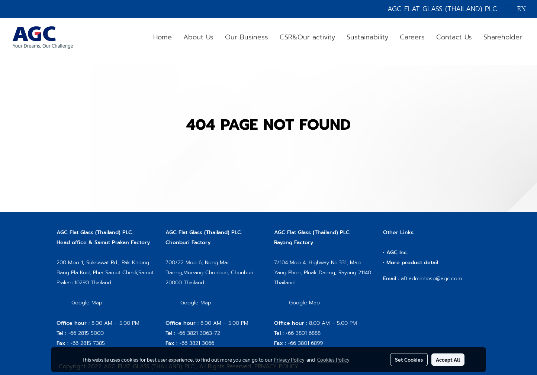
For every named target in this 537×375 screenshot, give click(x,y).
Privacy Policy (289, 359)
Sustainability (367, 37)
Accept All (448, 359)
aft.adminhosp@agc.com (431, 278)
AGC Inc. (397, 252)
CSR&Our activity (307, 37)
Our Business (246, 37)
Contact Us (454, 37)
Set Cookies (409, 359)
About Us (198, 37)
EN (516, 9)
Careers (412, 37)
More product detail (412, 262)
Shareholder (502, 37)
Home (162, 37)
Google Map (86, 303)
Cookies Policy (333, 359)
